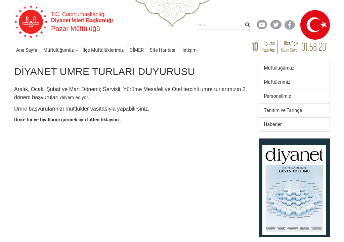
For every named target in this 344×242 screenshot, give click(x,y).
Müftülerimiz (277, 82)
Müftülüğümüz (58, 50)
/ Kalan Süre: (289, 46)
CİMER (137, 50)
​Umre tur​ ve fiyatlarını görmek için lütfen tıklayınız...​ (69, 119)
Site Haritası (162, 50)
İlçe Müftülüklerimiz (103, 50)
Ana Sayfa (26, 50)
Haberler (273, 124)
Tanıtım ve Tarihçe (283, 110)
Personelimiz (277, 96)
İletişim (189, 50)
